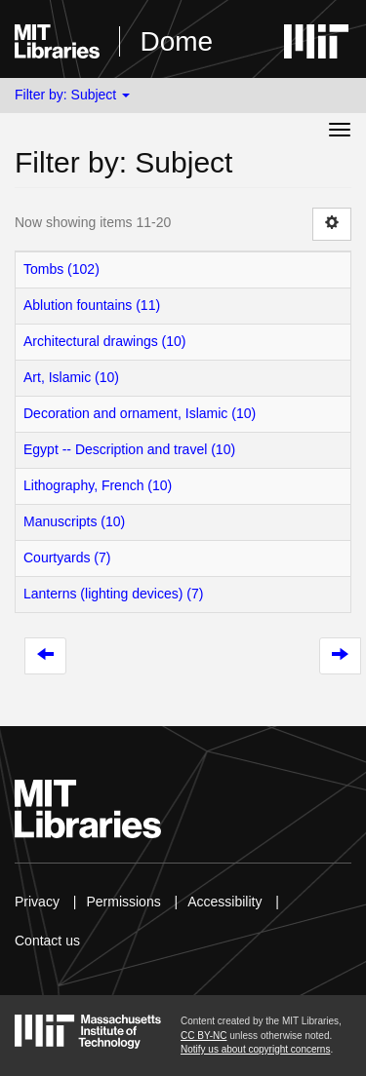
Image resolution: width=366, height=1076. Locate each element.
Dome (176, 41)
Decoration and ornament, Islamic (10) (139, 413)
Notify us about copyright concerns (255, 1049)
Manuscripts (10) (74, 521)
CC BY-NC (203, 1035)
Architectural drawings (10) (104, 341)
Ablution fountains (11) (91, 305)
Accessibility (224, 901)
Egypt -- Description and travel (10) (129, 449)
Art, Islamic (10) (71, 377)
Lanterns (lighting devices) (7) (113, 593)
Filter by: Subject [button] (72, 94)
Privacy (37, 901)
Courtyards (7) (66, 557)
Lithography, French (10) (97, 485)
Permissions (123, 901)
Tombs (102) (61, 269)
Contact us (47, 940)
